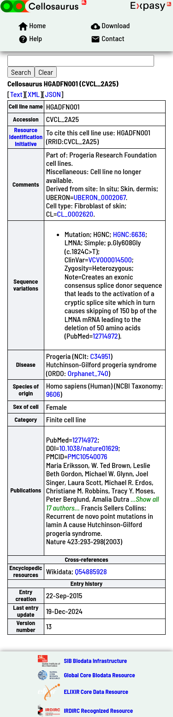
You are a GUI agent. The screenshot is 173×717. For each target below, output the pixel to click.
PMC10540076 (87, 456)
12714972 (105, 335)
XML (34, 94)
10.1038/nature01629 (88, 448)
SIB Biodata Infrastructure (95, 660)
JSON (53, 94)
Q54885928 (91, 571)
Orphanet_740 (87, 373)
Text (16, 94)
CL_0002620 (75, 213)
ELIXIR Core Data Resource (96, 691)
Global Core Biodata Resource (99, 675)
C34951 (100, 356)
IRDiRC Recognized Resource (98, 710)
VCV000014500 (109, 259)
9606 (53, 393)
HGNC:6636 (129, 234)
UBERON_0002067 (99, 197)
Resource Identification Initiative (25, 137)
